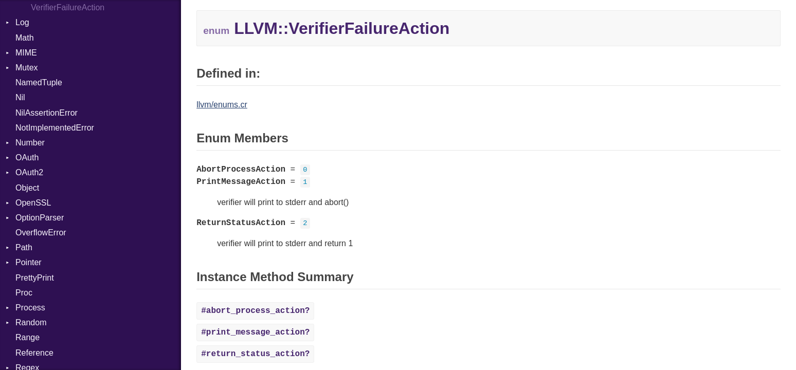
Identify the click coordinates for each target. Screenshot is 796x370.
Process (30, 307)
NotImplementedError (54, 127)
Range (27, 337)
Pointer (28, 262)
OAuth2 (29, 172)
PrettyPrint (34, 277)
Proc (23, 292)
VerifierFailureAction (67, 7)
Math (24, 37)
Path (23, 247)
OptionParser (39, 217)
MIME (26, 52)
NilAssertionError (46, 112)
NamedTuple (38, 82)
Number (30, 142)
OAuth (27, 157)
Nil (20, 97)
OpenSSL (33, 202)
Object (27, 187)
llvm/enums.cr (221, 104)
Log (22, 22)
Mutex (26, 67)
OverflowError (40, 232)
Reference (34, 352)
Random (30, 322)
